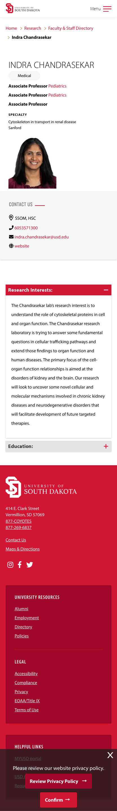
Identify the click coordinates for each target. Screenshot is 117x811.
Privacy (21, 692)
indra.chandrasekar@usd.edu (41, 237)
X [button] (110, 755)
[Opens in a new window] (10, 565)
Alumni (21, 609)
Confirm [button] (54, 800)
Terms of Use (27, 710)
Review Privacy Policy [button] (54, 781)
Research (32, 28)
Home (11, 28)
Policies (22, 636)
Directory (23, 627)
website (21, 246)
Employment (27, 618)
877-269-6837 (19, 527)
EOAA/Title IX (27, 701)
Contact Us (16, 540)
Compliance (26, 683)
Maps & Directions (22, 549)
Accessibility (26, 673)
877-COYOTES (19, 521)
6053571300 (25, 228)
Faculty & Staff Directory (70, 28)
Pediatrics (57, 86)
